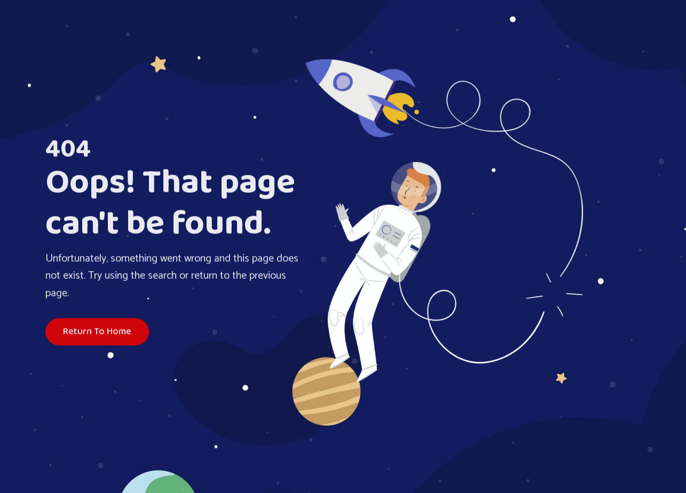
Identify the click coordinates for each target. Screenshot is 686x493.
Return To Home (97, 332)
